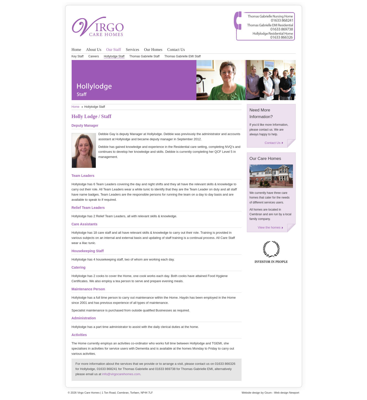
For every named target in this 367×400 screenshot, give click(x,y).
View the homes (269, 227)
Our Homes (153, 49)
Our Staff (113, 49)
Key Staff (77, 56)
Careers (93, 56)
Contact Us (176, 49)
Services (132, 49)
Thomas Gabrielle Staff (144, 56)
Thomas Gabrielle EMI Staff (182, 56)
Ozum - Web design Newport (281, 392)
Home (76, 49)
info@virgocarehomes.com (121, 374)
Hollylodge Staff (114, 56)
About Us (93, 49)
